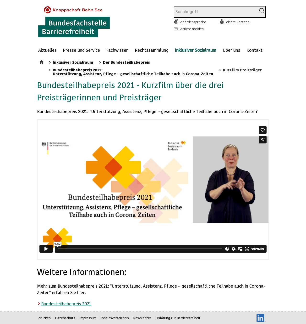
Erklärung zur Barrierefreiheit (178, 318)
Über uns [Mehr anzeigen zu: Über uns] (231, 49)
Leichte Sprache (236, 22)
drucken (44, 318)
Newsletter (142, 318)
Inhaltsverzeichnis (115, 318)
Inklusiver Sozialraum (195, 49)
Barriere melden (191, 29)
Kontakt (254, 49)
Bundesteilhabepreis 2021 (66, 303)
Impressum (88, 318)
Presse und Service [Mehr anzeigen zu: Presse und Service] (81, 49)
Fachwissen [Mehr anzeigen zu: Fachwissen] (117, 49)
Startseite (42, 61)
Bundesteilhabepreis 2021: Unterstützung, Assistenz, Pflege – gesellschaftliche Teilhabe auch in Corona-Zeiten (133, 72)
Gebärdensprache (192, 22)
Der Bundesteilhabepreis (126, 62)
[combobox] (215, 11)
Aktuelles (47, 49)
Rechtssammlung (152, 49)
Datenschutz (65, 318)
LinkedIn (261, 318)
